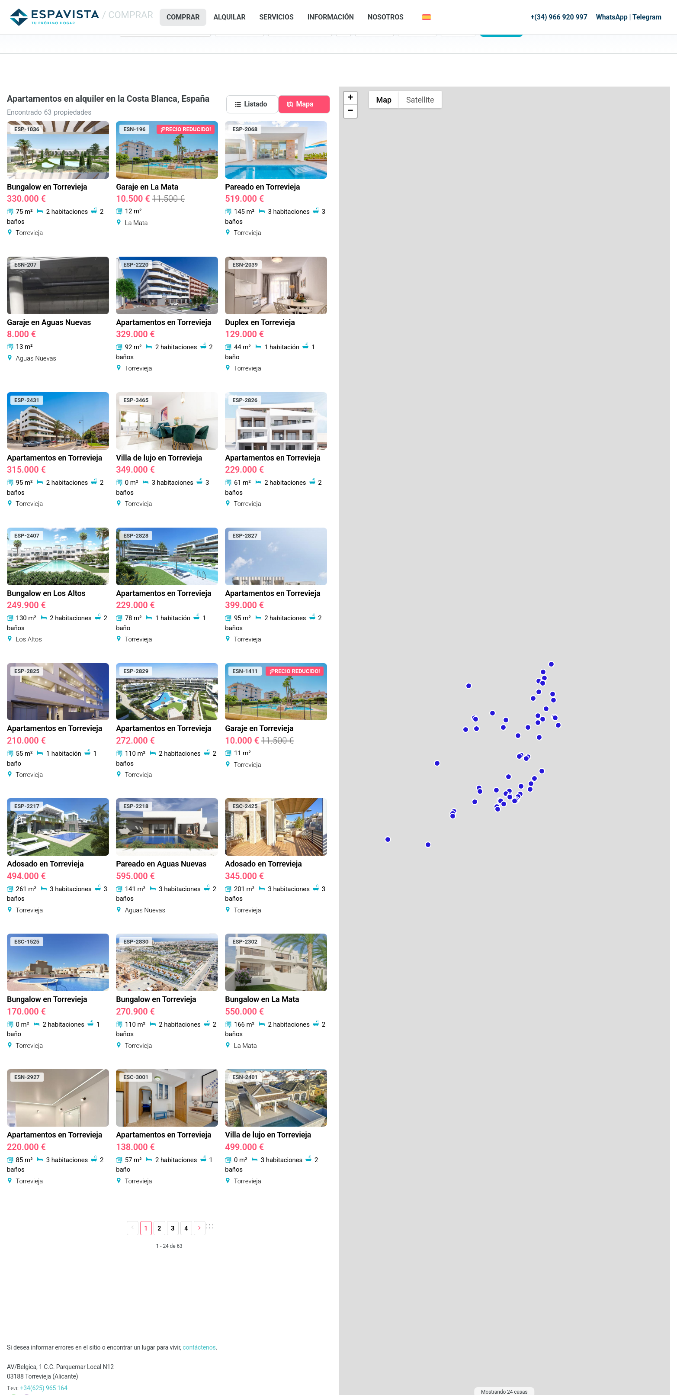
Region (129, 47)
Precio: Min (370, 47)
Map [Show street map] (384, 99)
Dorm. (345, 47)
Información (331, 17)
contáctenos (199, 1347)
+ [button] (350, 98)
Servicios (277, 17)
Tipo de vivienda (290, 47)
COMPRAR (183, 17)
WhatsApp (612, 17)
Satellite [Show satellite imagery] (420, 99)
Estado (224, 47)
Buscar (501, 61)
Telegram (646, 17)
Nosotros (386, 17)
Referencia (455, 47)
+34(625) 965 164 (43, 1388)
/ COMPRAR (127, 15)
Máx (404, 47)
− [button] (350, 111)
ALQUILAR (229, 17)
